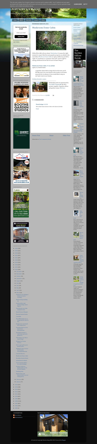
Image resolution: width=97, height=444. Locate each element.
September (19, 278)
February (18, 379)
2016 (16, 269)
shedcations (54, 53)
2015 (16, 384)
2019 (16, 262)
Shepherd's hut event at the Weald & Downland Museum (22, 350)
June (17, 285)
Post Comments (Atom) (45, 139)
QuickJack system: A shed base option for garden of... (22, 334)
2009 (16, 398)
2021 (16, 257)
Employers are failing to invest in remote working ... (22, 296)
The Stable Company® (55, 84)
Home (15, 20)
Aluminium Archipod (21, 360)
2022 (16, 255)
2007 (16, 403)
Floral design (39, 104)
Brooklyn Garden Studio (22, 358)
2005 (16, 408)
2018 (16, 264)
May (17, 287)
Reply (37, 108)
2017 (16, 267)
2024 (16, 250)
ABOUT (21, 20)
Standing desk (19, 371)
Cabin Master (77, 33)
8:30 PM (46, 104)
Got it (85, 4)
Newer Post (36, 135)
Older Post (66, 135)
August (18, 280)
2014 (16, 387)
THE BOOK (28, 20)
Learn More (78, 4)
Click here (62, 88)
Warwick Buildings (78, 45)
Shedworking (26, 8)
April (17, 290)
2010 (16, 396)
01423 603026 (21, 52)
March (18, 292)
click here (17, 40)
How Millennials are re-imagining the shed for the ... (22, 320)
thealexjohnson (18, 417)
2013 (16, 389)
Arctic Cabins (77, 27)
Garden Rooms (21, 48)
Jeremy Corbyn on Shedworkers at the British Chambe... (21, 368)
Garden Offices (18, 50)
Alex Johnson (18, 415)
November (19, 273)
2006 (16, 405)
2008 (16, 401)
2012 (16, 391)
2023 (16, 253)
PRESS (43, 20)
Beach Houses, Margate (22, 312)
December (19, 271)
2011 (16, 394)
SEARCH (36, 20)
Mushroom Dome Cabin (43, 28)
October (18, 276)
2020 (16, 260)
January (18, 381)
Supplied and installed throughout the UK (21, 50)
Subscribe (21, 36)
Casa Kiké (18, 316)
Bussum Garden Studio (22, 314)
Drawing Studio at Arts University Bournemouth (22, 329)
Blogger (64, 440)
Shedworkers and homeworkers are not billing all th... (22, 375)
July (17, 283)
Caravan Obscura (20, 353)
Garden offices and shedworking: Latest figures (22, 305)
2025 (16, 248)
